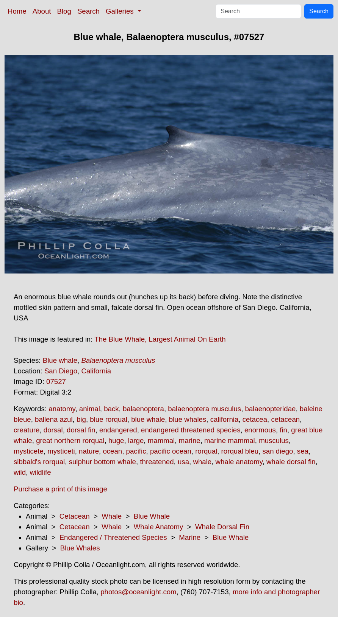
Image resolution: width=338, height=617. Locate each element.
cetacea (255, 419)
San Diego (60, 371)
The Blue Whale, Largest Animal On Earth (159, 339)
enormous (260, 430)
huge (116, 440)
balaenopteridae (270, 409)
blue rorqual (108, 419)
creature (26, 430)
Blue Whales (80, 548)
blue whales (188, 419)
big (81, 419)
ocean (112, 451)
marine (189, 440)
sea (302, 451)
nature (89, 451)
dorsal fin (81, 430)
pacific (136, 451)
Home (17, 11)
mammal (161, 440)
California (96, 371)
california (224, 419)
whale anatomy (239, 462)
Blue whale (60, 360)
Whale (112, 516)
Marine (189, 537)
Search (88, 11)
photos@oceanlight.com (138, 592)
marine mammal (229, 440)
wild (20, 472)
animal (89, 409)
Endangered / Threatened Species (113, 537)
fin (283, 430)
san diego (278, 451)
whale (202, 462)
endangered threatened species (190, 430)
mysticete (29, 451)
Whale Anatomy (158, 527)
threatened (157, 462)
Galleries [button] (121, 11)
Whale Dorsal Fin (222, 527)
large (136, 440)
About (42, 11)
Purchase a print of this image (60, 489)
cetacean (285, 419)
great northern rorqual (70, 440)
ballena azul (54, 419)
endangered (118, 430)
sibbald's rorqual (39, 462)
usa (183, 462)
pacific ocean (170, 451)
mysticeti (61, 451)
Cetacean (74, 516)
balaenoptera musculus (204, 409)
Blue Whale (152, 516)
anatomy (62, 409)
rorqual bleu (240, 451)
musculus (274, 440)
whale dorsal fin (291, 462)
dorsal (53, 430)
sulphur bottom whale (102, 462)
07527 (56, 381)
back (111, 409)
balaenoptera (143, 409)
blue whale (148, 419)
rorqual (206, 451)
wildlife (40, 472)
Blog (64, 11)
